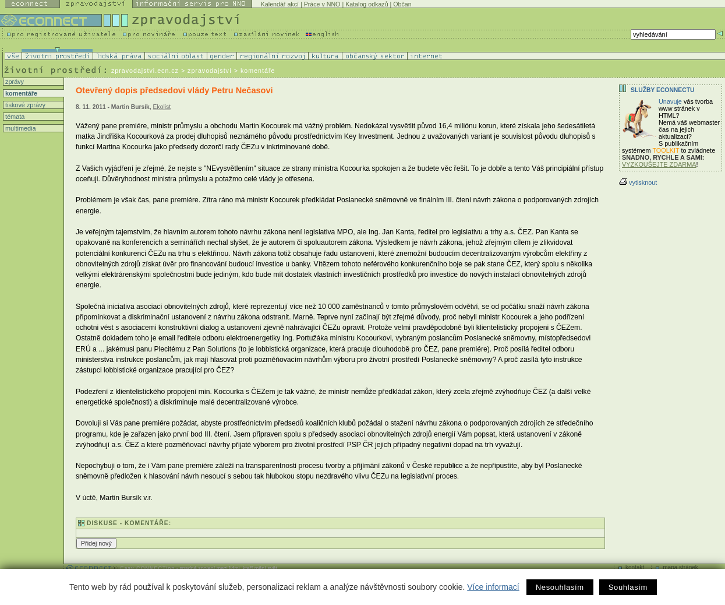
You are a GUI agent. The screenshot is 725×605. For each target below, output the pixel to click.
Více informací (493, 587)
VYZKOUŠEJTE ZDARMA (659, 164)
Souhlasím (628, 587)
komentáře (20, 93)
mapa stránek (680, 567)
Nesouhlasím (560, 587)
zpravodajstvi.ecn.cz (145, 70)
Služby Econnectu (662, 90)
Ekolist (162, 107)
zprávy (13, 81)
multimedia (19, 128)
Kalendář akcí (280, 4)
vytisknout (638, 182)
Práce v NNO (322, 4)
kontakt (634, 567)
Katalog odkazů (366, 4)
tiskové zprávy (24, 104)
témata (13, 116)
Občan (402, 4)
